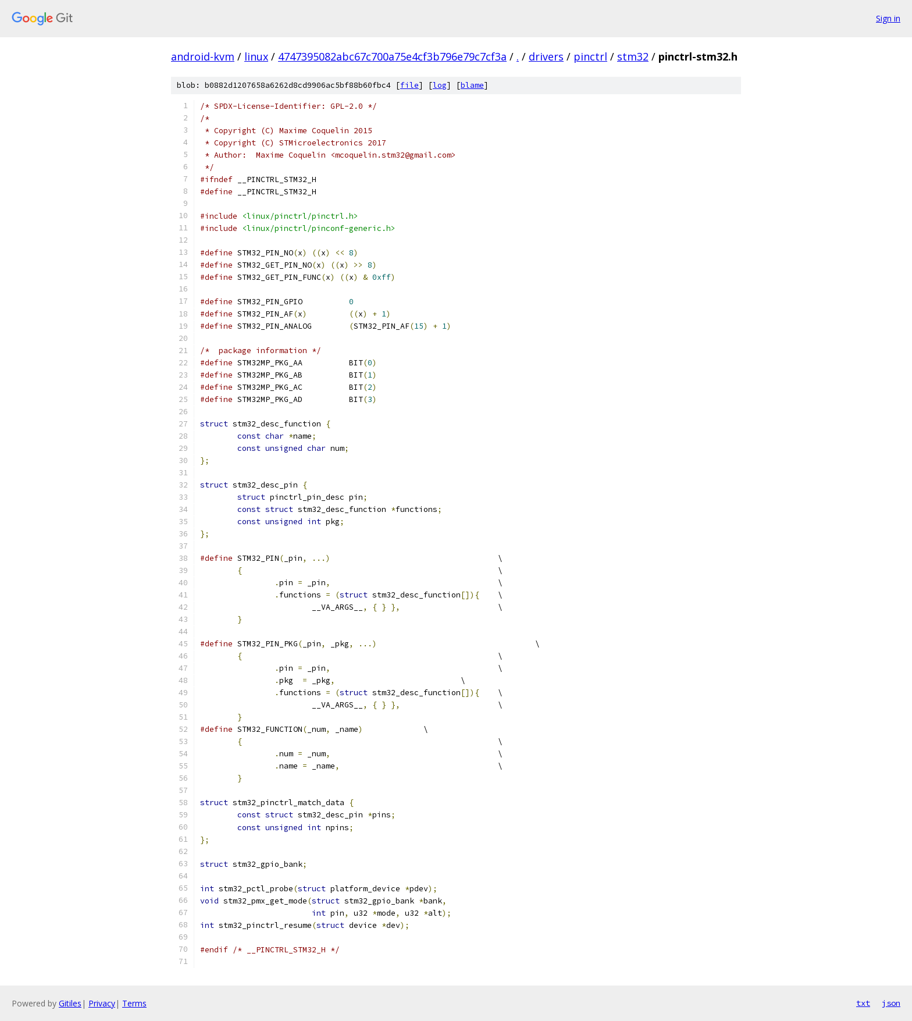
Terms (134, 1003)
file (409, 85)
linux (256, 56)
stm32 (633, 56)
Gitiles (70, 1003)
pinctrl (590, 56)
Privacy (101, 1003)
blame (472, 85)
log (440, 85)
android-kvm (202, 56)
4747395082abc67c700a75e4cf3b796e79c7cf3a (392, 56)
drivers (546, 56)
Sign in (888, 18)
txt (863, 1003)
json (891, 1003)
